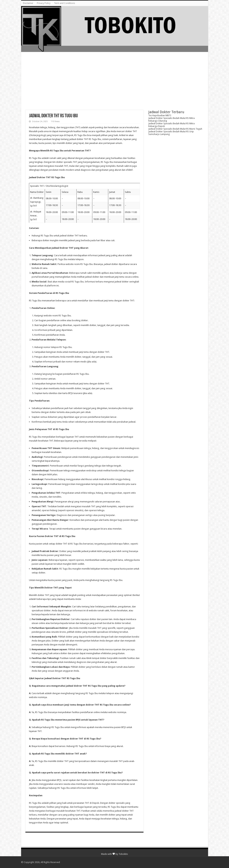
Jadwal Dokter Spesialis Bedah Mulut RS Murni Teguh (175, 128)
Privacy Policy (43, 3)
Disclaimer (28, 3)
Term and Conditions (64, 3)
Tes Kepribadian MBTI (159, 115)
